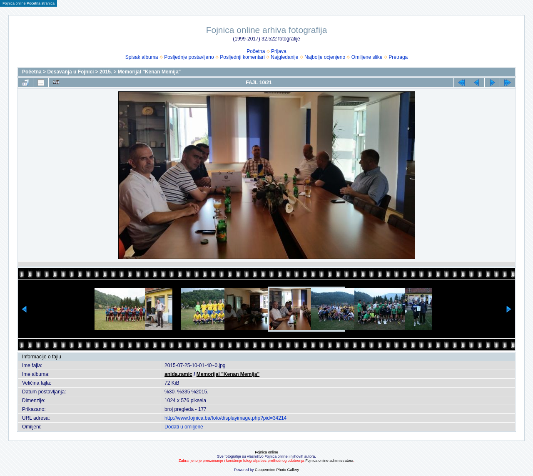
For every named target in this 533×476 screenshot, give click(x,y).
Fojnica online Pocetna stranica (28, 3)
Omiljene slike (367, 57)
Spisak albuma (141, 57)
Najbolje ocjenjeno (324, 57)
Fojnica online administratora (329, 460)
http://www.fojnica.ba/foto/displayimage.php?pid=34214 (225, 418)
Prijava (278, 51)
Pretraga (398, 57)
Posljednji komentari (242, 57)
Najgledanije (284, 57)
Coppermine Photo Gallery (277, 470)
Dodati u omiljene (183, 427)
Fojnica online (266, 452)
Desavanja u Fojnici (70, 72)
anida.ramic (178, 374)
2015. (106, 72)
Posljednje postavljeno (189, 57)
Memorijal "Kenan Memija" (149, 72)
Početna (256, 51)
